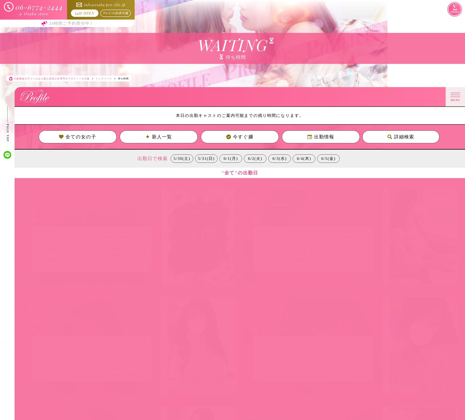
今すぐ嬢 (239, 136)
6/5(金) (328, 158)
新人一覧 (158, 136)
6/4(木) (304, 158)
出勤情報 (320, 136)
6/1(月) (231, 158)
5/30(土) (182, 158)
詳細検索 (401, 136)
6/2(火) (255, 158)
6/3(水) (279, 158)
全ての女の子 (77, 136)
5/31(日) (206, 158)
